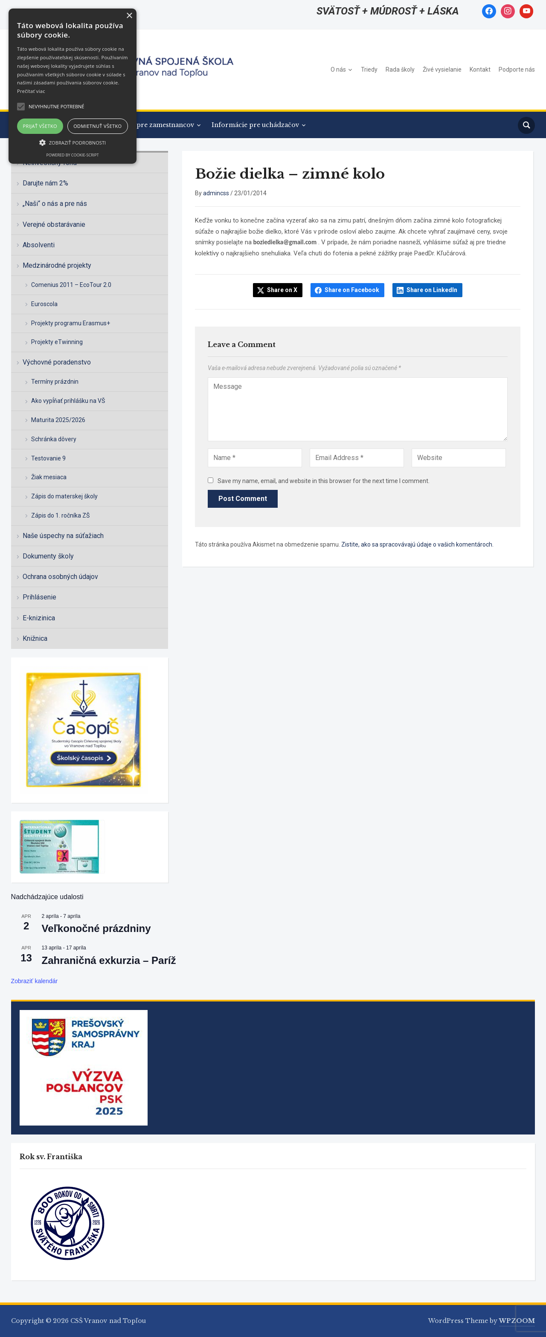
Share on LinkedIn (432, 289)
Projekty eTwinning (57, 342)
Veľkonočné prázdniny (96, 928)
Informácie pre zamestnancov (147, 125)
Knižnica (35, 638)
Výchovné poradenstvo (57, 362)
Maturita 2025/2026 (58, 420)
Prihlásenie (39, 597)
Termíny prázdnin (54, 381)
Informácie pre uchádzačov (255, 125)
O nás (338, 69)
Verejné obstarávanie (54, 224)
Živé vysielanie (442, 69)
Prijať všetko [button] (40, 126)
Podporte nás (517, 69)
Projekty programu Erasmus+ (70, 323)
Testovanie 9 (48, 458)
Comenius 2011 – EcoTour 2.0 (71, 284)
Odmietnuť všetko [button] (97, 126)
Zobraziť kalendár (34, 981)
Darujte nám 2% (45, 183)
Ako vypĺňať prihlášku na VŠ (68, 400)
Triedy (369, 69)
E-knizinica (39, 618)
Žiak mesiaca (49, 477)
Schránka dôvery (53, 439)
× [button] (129, 16)
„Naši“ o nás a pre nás (55, 204)
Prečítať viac (31, 91)
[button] (72, 142)
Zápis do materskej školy (64, 496)
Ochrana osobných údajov (60, 577)
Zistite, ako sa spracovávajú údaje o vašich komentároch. (417, 544)
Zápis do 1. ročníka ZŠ (60, 515)
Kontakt (480, 69)
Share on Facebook (352, 289)
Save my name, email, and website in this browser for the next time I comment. (324, 481)
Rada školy (400, 69)
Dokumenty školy (48, 556)
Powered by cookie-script (72, 155)
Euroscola (44, 304)
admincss (216, 193)
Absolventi (39, 245)
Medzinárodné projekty (57, 265)
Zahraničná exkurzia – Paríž (109, 960)
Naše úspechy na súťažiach (63, 536)
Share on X (282, 289)
